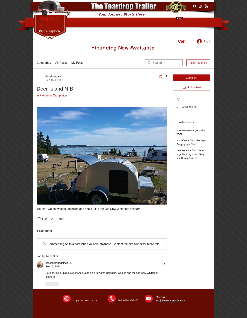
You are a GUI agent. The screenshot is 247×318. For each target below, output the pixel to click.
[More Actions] (164, 76)
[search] (164, 62)
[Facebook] (194, 6)
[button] (185, 41)
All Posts (61, 62)
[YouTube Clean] (206, 6)
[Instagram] (200, 6)
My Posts (77, 62)
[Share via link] (57, 219)
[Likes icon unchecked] (39, 219)
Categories (44, 62)
